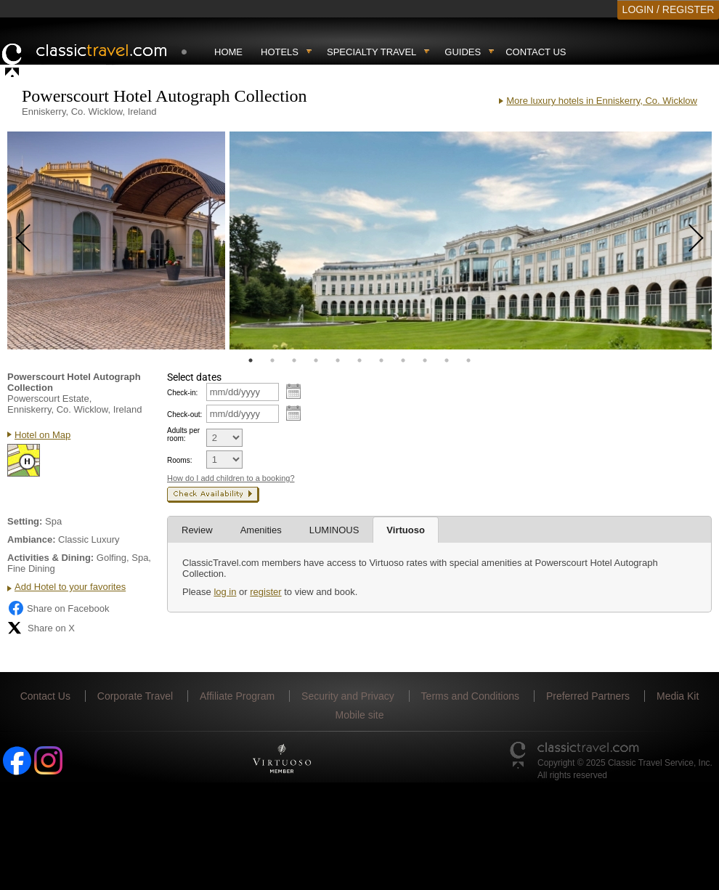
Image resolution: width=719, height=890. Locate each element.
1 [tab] (250, 360)
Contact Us (535, 51)
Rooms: (179, 460)
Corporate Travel (135, 696)
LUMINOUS (334, 530)
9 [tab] (425, 360)
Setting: (24, 521)
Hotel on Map (42, 434)
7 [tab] (381, 360)
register (265, 591)
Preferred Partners (588, 696)
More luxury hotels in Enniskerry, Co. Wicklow (601, 100)
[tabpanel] (116, 240)
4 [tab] (316, 360)
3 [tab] (294, 360)
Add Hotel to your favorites (70, 586)
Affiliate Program (237, 696)
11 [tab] (468, 360)
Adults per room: (183, 434)
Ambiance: (31, 539)
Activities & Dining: (50, 557)
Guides (462, 51)
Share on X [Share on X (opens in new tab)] (41, 627)
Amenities (261, 530)
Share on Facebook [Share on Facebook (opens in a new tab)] (58, 608)
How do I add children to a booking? (231, 478)
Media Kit (678, 696)
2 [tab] (272, 360)
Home (228, 51)
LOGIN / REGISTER (668, 9)
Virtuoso (405, 530)
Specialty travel (371, 51)
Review (197, 530)
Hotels (279, 51)
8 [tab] (403, 360)
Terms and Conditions (470, 696)
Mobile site (360, 715)
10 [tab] (446, 360)
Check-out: (184, 414)
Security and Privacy (347, 696)
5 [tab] (337, 360)
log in (225, 591)
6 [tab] (359, 360)
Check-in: (182, 393)
